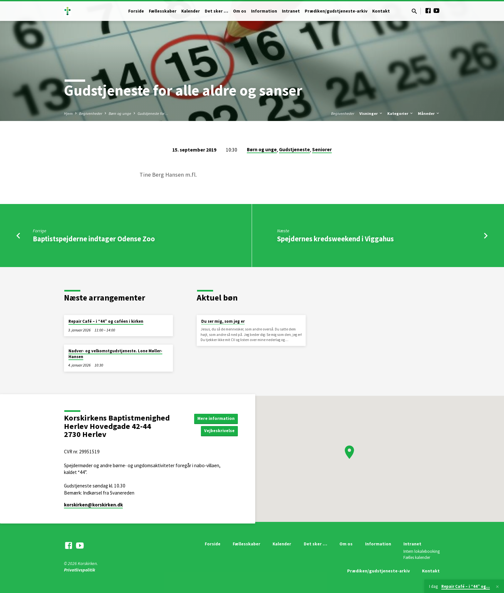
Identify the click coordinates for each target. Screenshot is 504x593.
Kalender (190, 11)
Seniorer (322, 149)
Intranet (291, 11)
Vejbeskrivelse (219, 431)
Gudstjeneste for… (153, 113)
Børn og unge (120, 113)
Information (264, 11)
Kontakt (381, 11)
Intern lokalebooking (421, 551)
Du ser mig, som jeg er (223, 321)
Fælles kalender (416, 557)
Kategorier (400, 113)
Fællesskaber (162, 11)
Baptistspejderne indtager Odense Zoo (94, 238)
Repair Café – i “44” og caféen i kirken (105, 321)
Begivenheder (90, 113)
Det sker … (216, 11)
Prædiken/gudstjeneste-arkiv (336, 11)
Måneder (429, 113)
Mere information (216, 418)
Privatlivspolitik (79, 570)
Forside (136, 11)
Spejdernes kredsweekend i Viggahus (335, 238)
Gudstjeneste (294, 149)
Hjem (68, 113)
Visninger (371, 113)
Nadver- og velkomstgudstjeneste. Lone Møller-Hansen (115, 353)
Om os (239, 11)
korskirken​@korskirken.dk (93, 505)
